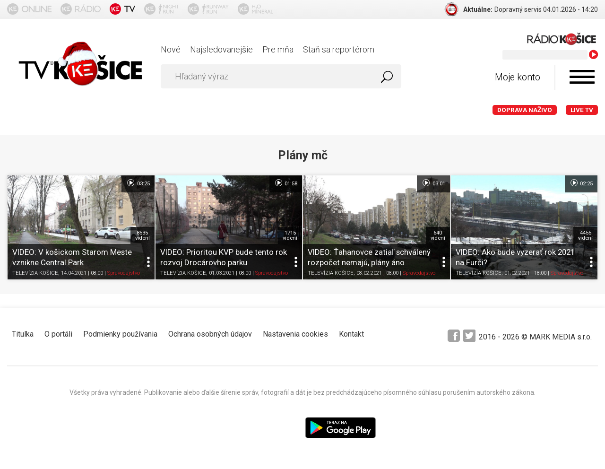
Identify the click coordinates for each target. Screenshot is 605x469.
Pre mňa (278, 49)
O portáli (58, 334)
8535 (142, 235)
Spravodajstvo (123, 273)
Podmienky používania (120, 334)
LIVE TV (581, 109)
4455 (585, 235)
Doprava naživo (524, 109)
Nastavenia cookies (295, 334)
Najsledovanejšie (221, 49)
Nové (171, 49)
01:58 (285, 183)
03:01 (433, 183)
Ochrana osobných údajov (210, 334)
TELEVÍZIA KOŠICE (35, 273)
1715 (290, 235)
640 (438, 235)
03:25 (137, 183)
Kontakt (351, 334)
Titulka (23, 334)
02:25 (581, 183)
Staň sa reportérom (338, 49)
